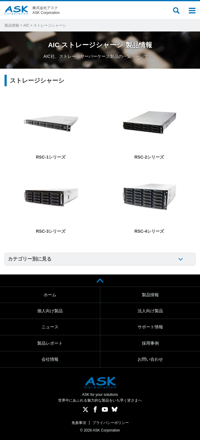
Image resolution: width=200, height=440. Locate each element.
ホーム (50, 294)
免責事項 (79, 423)
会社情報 (50, 359)
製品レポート (50, 343)
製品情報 (12, 25)
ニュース (50, 326)
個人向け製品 (50, 310)
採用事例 (150, 343)
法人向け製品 (150, 310)
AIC (26, 25)
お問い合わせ (150, 359)
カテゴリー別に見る (30, 258)
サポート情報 (150, 326)
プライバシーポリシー (110, 423)
